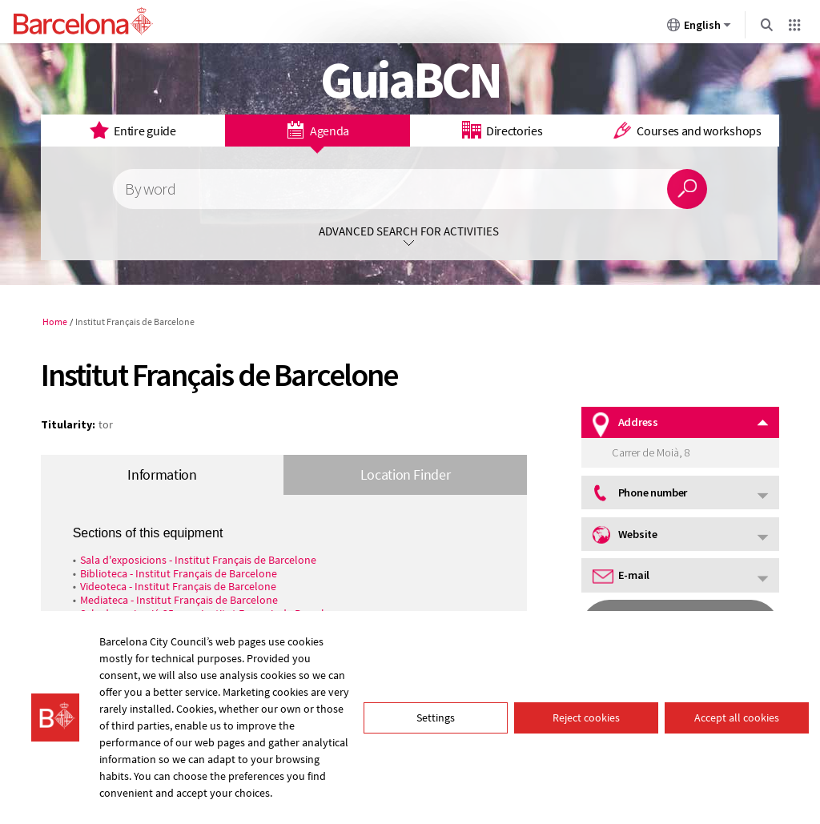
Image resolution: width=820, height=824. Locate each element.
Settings (435, 717)
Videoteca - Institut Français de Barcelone (178, 586)
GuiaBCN (410, 79)
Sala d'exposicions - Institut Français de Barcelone (198, 560)
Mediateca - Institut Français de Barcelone (179, 600)
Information (161, 474)
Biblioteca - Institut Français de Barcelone (178, 573)
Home (54, 322)
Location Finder (405, 474)
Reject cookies (586, 717)
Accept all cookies (736, 717)
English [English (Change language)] (699, 28)
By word (150, 189)
